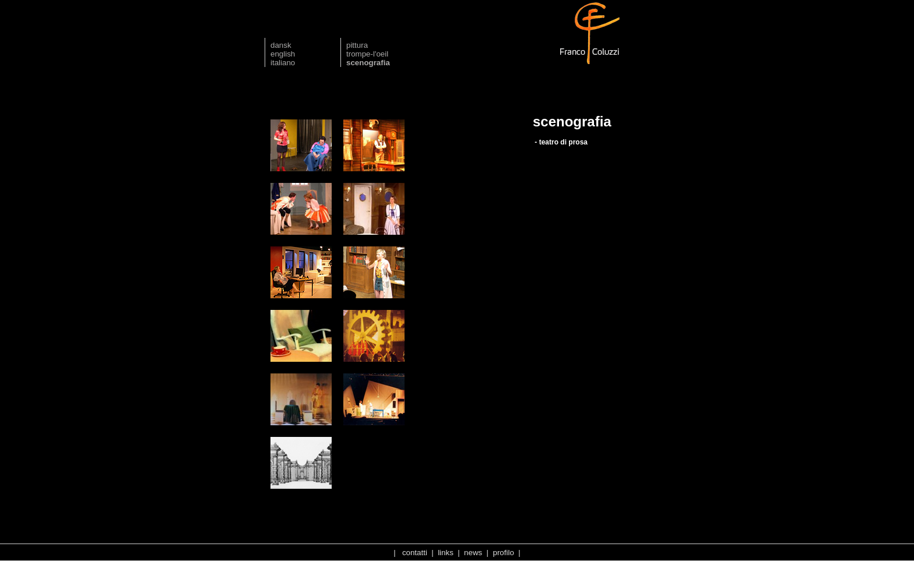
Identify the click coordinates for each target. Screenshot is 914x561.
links (446, 552)
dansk (280, 45)
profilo (503, 552)
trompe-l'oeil (367, 54)
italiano (282, 62)
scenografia (368, 62)
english (282, 54)
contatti (414, 552)
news (473, 552)
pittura (357, 45)
